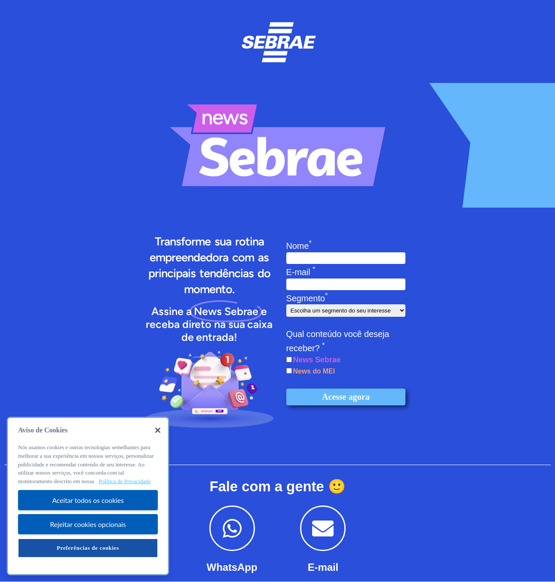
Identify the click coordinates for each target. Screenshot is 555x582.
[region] (88, 496)
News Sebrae (316, 359)
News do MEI (314, 371)
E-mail (301, 272)
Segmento (307, 298)
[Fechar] (157, 430)
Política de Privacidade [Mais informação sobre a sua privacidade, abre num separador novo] (125, 481)
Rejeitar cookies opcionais (88, 524)
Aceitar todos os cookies (88, 500)
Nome (299, 246)
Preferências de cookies (88, 548)
